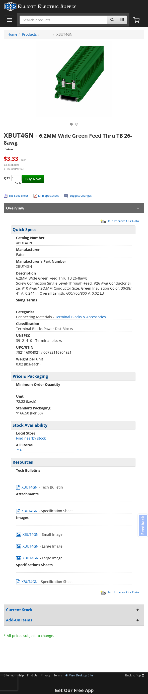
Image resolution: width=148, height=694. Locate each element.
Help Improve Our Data (119, 221)
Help (21, 675)
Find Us (32, 675)
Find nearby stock (31, 438)
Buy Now (33, 179)
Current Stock (73, 609)
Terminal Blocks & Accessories (80, 316)
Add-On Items (73, 620)
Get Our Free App (74, 690)
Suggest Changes (81, 195)
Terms (58, 675)
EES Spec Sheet (18, 195)
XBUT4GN (27, 487)
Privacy (45, 675)
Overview (73, 208)
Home (12, 34)
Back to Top (134, 675)
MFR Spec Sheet (48, 195)
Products (29, 34)
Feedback (142, 525)
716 (19, 450)
